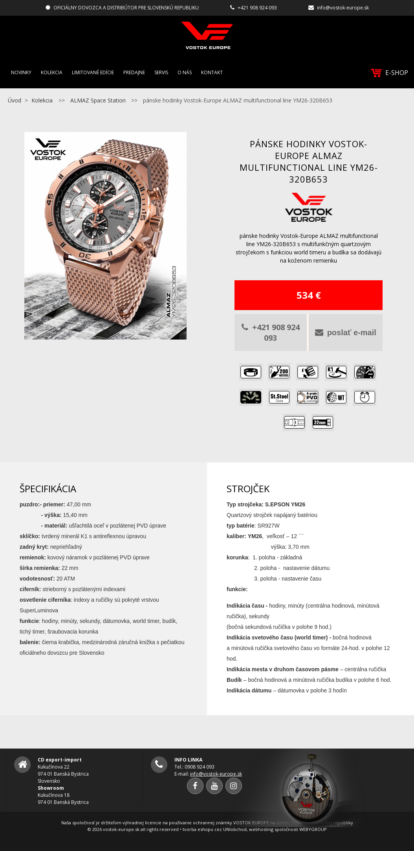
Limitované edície (93, 72)
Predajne (134, 72)
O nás (185, 72)
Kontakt (212, 72)
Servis (161, 72)
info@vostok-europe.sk (343, 7)
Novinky (21, 72)
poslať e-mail (345, 332)
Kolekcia (51, 72)
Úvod (14, 100)
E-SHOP (389, 72)
